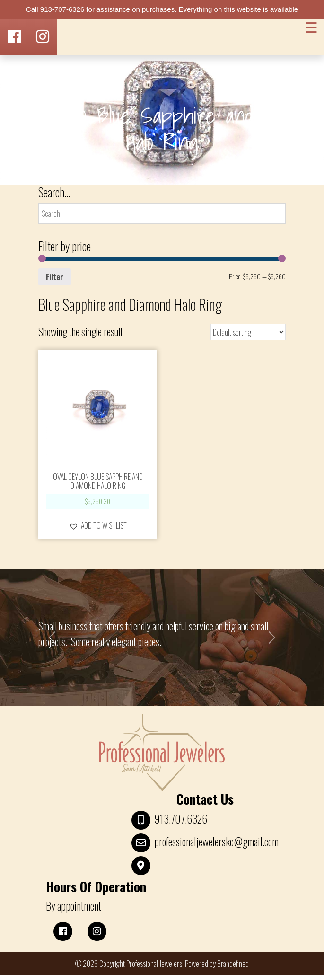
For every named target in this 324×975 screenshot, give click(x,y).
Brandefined (233, 963)
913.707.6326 (180, 819)
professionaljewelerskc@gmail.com (216, 841)
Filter (54, 277)
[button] (98, 525)
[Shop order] (248, 332)
